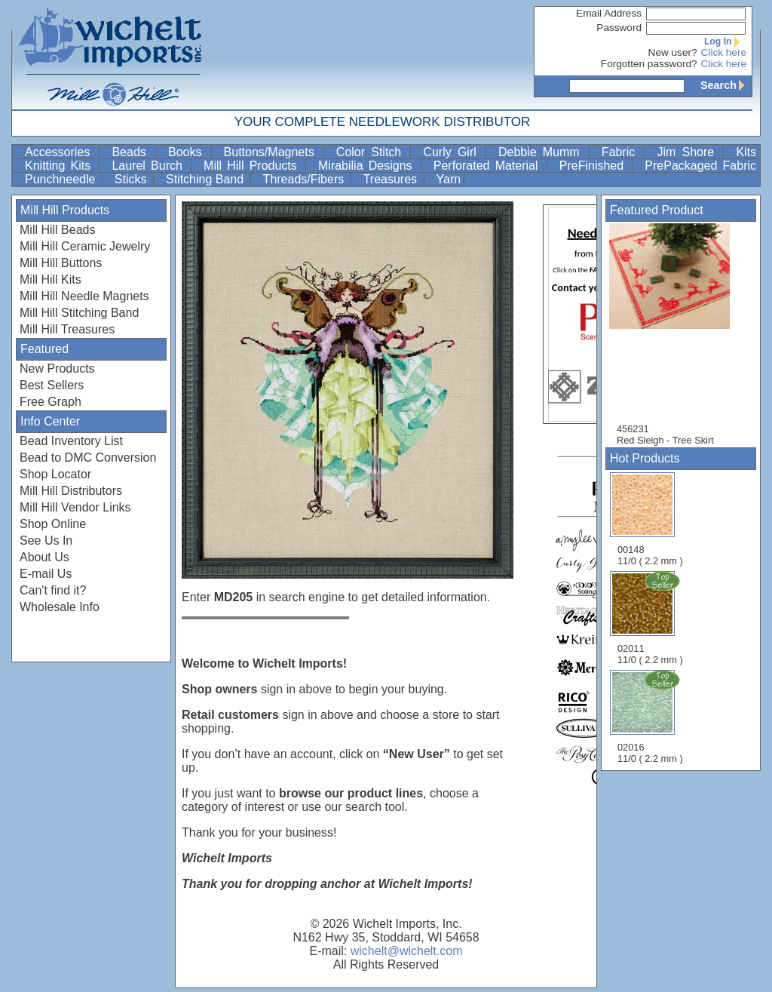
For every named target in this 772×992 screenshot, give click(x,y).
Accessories (60, 152)
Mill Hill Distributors (71, 490)
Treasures (392, 179)
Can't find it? (53, 590)
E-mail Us (46, 573)
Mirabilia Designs (368, 165)
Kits (746, 152)
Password (619, 27)
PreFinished (594, 165)
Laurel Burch (150, 165)
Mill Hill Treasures (67, 329)
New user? (672, 52)
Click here (723, 52)
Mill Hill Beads (57, 229)
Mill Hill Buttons (61, 262)
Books (188, 152)
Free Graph (50, 401)
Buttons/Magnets (272, 152)
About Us (44, 557)
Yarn (449, 179)
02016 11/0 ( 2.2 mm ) (651, 716)
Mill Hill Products (253, 165)
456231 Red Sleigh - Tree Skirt (677, 334)
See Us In (46, 540)
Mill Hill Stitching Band (79, 312)
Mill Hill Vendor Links (75, 507)
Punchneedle (62, 179)
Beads (132, 152)
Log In (725, 41)
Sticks (132, 179)
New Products (57, 368)
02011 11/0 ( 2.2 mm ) (651, 617)
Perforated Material (488, 165)
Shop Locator (55, 474)
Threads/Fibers (305, 179)
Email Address (609, 13)
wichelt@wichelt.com (407, 950)
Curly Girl (452, 152)
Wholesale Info (60, 606)
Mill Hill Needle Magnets (84, 296)
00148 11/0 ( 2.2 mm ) (650, 519)
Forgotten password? (649, 63)
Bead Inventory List (71, 441)
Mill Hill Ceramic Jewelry (85, 246)
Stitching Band (206, 179)
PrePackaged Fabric (700, 165)
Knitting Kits (60, 165)
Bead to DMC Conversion (88, 457)
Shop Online (53, 523)
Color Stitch (372, 152)
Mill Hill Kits (50, 279)
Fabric (622, 152)
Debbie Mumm (542, 152)
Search (726, 85)
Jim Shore (688, 152)
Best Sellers (52, 385)
